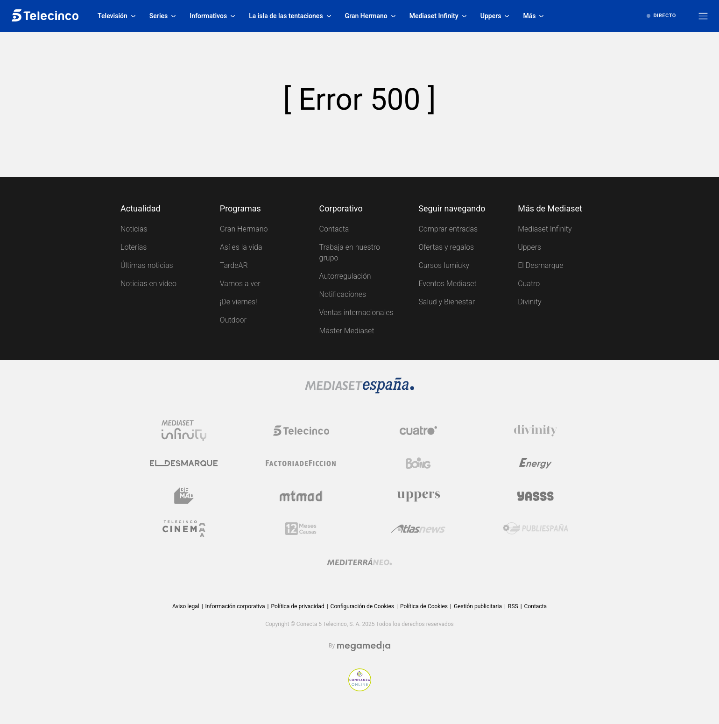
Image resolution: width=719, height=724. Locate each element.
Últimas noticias (146, 265)
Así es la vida (241, 247)
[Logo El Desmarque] (184, 463)
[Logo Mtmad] (301, 495)
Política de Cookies (424, 606)
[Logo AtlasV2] (418, 528)
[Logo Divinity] (535, 430)
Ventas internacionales (356, 312)
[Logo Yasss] (535, 495)
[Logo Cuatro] (418, 430)
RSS (513, 606)
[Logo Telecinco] (301, 430)
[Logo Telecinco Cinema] (183, 528)
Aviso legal (185, 606)
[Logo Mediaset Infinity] (184, 430)
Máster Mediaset (346, 330)
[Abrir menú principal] (703, 16)
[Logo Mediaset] (359, 386)
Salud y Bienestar (446, 301)
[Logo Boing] (418, 463)
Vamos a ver (240, 283)
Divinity (530, 301)
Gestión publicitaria (478, 606)
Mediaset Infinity (544, 229)
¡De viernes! (238, 301)
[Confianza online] (359, 679)
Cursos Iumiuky (443, 265)
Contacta (334, 229)
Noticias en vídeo (148, 283)
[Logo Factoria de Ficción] (301, 463)
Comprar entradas (448, 229)
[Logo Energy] (535, 463)
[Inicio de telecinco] (45, 16)
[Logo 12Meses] (301, 528)
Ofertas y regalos (446, 247)
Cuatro (529, 283)
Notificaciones (342, 294)
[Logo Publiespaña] (535, 528)
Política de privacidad (297, 606)
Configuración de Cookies (362, 607)
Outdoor (233, 320)
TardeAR (234, 265)
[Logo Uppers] (418, 495)
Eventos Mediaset (447, 283)
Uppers (529, 247)
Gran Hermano (244, 229)
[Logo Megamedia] (363, 646)
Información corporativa (235, 606)
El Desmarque (540, 265)
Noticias (134, 229)
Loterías (133, 247)
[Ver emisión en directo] (661, 16)
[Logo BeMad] (184, 495)
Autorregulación (345, 276)
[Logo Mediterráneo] (359, 561)
